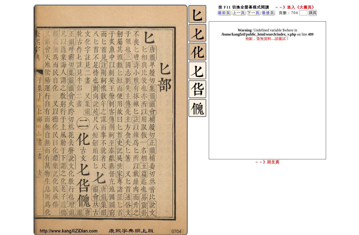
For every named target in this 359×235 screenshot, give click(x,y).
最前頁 (224, 13)
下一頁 (253, 13)
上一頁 (239, 13)
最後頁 (268, 13)
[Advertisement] (267, 202)
